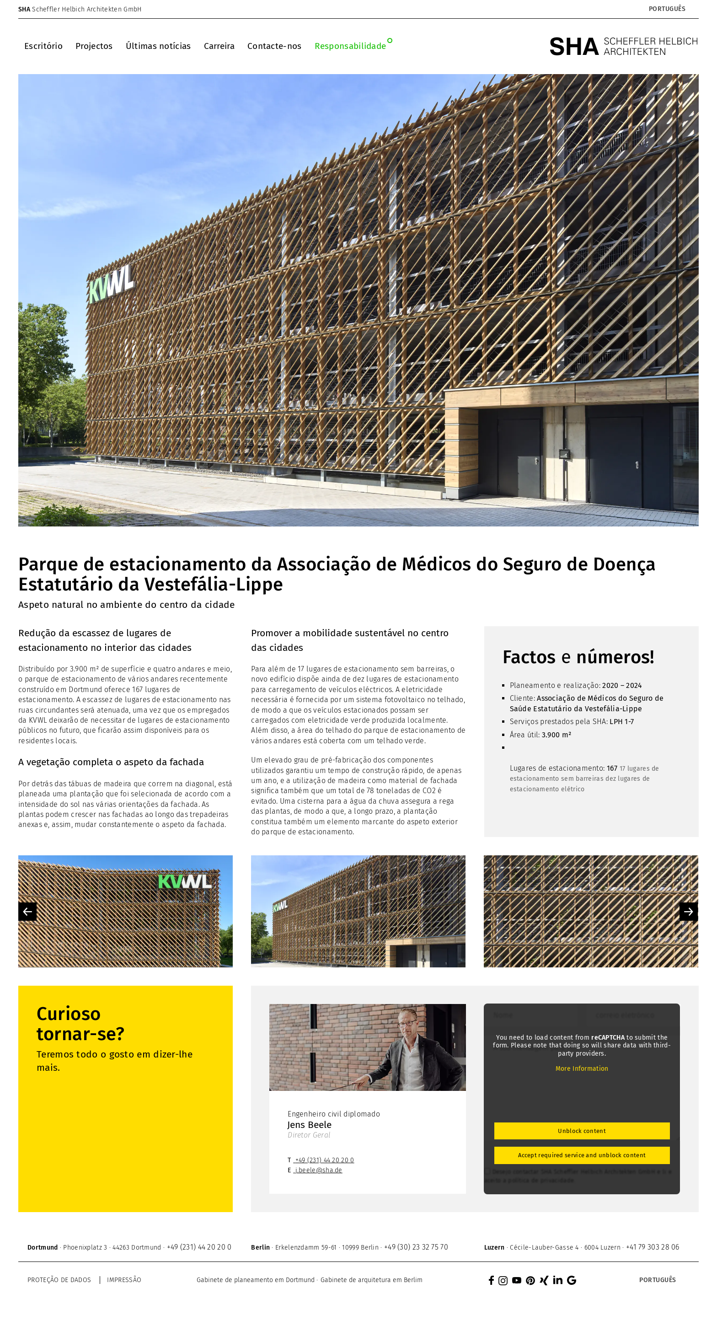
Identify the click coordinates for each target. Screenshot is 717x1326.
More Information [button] (581, 1069)
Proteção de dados (59, 1280)
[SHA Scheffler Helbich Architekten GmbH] (624, 46)
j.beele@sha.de (318, 1170)
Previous (27, 911)
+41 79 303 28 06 (653, 1247)
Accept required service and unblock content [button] (582, 1155)
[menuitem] (43, 46)
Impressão (124, 1280)
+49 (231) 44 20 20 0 (324, 1160)
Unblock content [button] (582, 1130)
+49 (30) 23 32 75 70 (416, 1247)
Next (689, 911)
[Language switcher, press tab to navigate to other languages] (667, 9)
